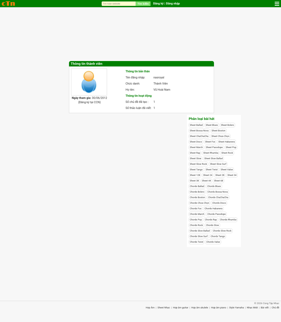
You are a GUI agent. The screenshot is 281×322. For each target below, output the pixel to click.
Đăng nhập (173, 3)
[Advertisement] (140, 34)
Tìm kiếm (143, 3)
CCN (97, 102)
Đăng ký (158, 3)
